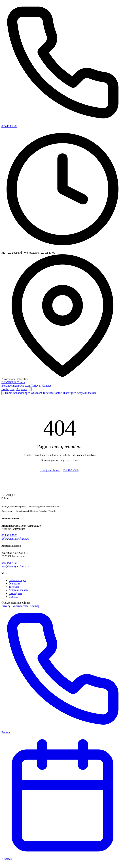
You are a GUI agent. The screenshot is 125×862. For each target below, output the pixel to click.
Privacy (5, 605)
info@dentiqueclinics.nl (15, 538)
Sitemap (34, 605)
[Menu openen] (30, 389)
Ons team (25, 385)
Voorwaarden (20, 605)
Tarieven (36, 385)
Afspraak (21, 389)
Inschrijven (7, 389)
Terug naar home (50, 470)
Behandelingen (10, 385)
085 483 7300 (9, 126)
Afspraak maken (86, 392)
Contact (46, 385)
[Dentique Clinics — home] (13, 382)
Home (8, 392)
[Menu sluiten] (2, 393)
